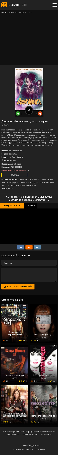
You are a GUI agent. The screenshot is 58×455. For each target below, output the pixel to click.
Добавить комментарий (18, 286)
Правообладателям (30, 445)
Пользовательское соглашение (30, 449)
